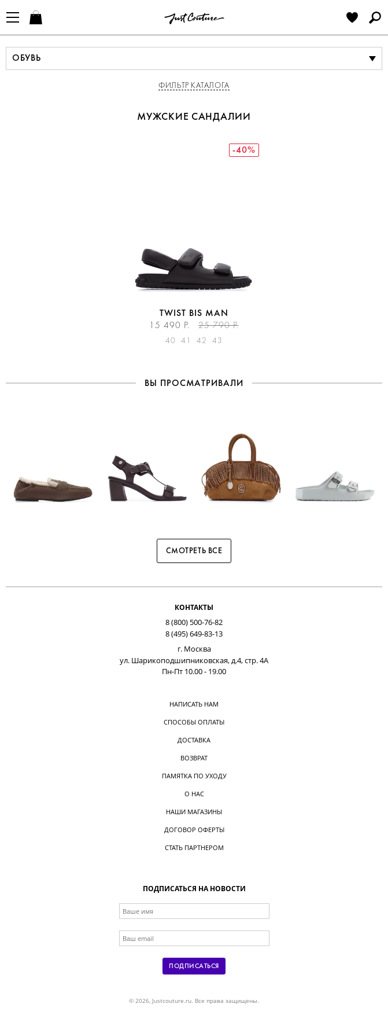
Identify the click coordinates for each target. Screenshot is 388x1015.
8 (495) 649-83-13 (194, 633)
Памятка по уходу (194, 775)
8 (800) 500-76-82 (194, 622)
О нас (194, 793)
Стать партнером (194, 847)
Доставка (194, 739)
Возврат (194, 757)
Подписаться (194, 966)
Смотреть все (194, 551)
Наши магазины (194, 811)
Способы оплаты (194, 722)
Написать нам (194, 704)
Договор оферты (194, 829)
